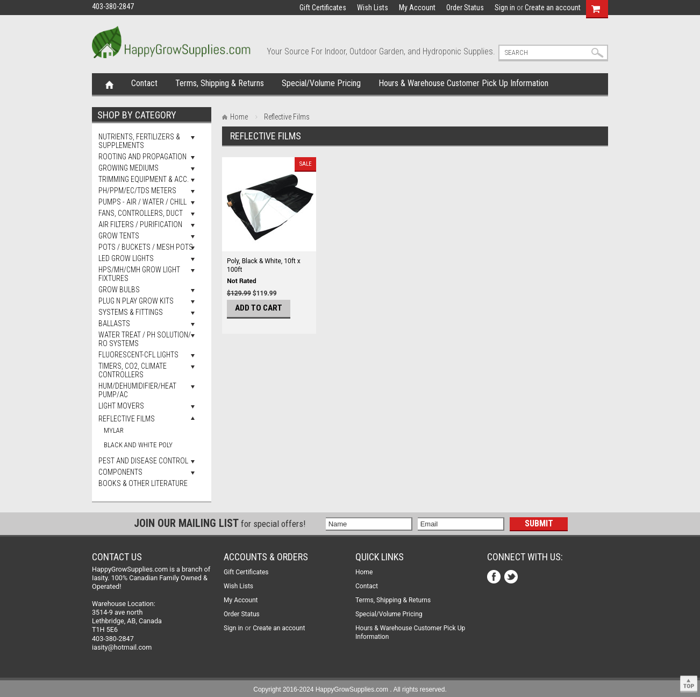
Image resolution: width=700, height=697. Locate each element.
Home (109, 84)
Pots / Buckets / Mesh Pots (145, 247)
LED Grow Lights (126, 258)
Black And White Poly (138, 445)
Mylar (114, 430)
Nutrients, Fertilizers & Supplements (139, 141)
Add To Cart (258, 308)
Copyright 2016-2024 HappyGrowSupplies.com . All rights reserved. (350, 689)
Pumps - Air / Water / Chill (142, 202)
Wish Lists (372, 7)
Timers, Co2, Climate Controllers (132, 370)
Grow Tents (118, 235)
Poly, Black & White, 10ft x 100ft (264, 265)
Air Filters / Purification (140, 224)
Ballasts (114, 323)
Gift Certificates (322, 7)
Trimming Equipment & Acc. (143, 179)
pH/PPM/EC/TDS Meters (137, 190)
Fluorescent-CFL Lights (138, 354)
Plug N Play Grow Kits (136, 301)
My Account (417, 7)
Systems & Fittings (130, 312)
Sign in (505, 7)
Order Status (465, 7)
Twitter (512, 578)
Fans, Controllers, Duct (140, 213)
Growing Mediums (128, 168)
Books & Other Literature (143, 483)
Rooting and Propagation (142, 156)
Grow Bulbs (119, 289)
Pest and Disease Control (143, 460)
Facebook (495, 578)
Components (120, 472)
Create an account (553, 7)
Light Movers (121, 406)
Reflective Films (126, 418)
